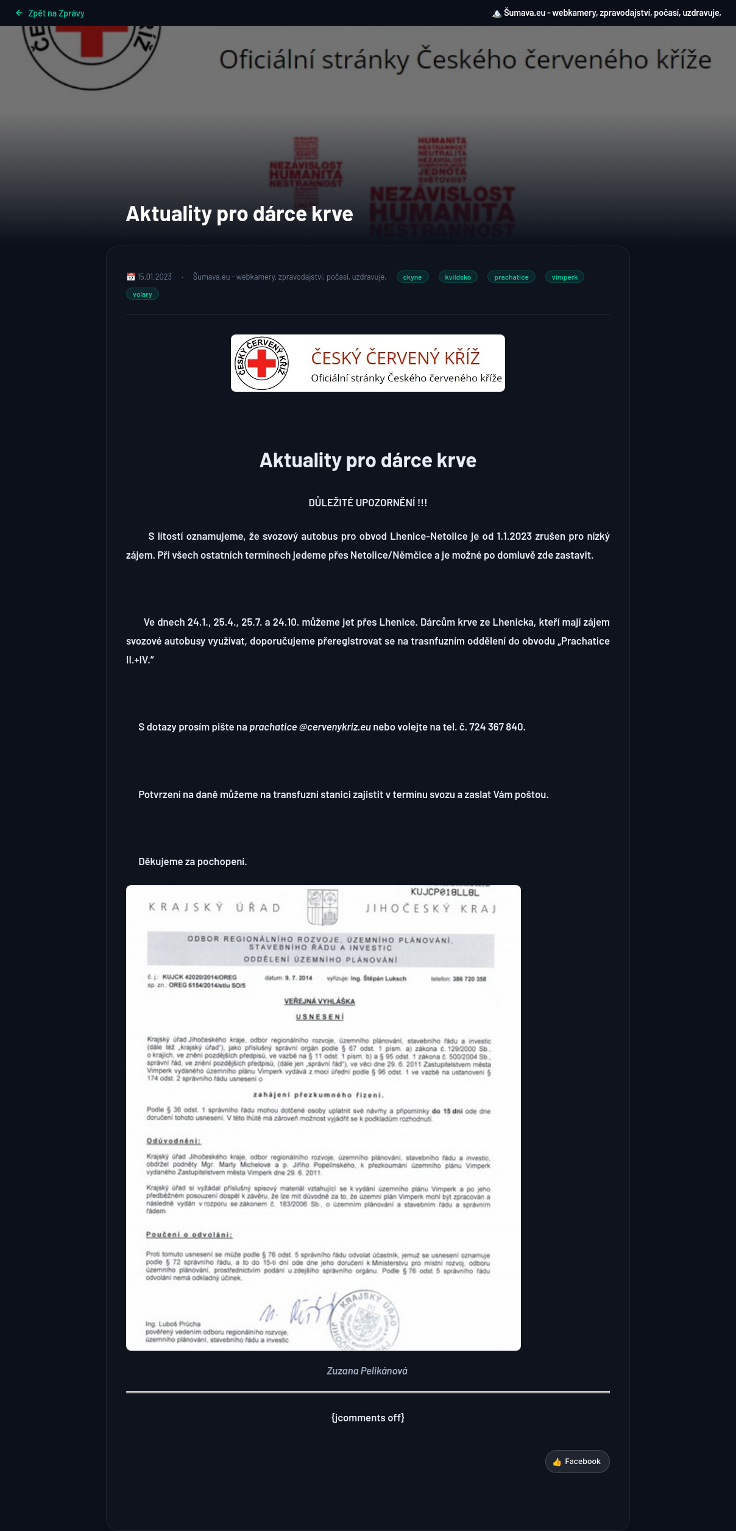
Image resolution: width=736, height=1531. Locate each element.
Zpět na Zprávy (50, 13)
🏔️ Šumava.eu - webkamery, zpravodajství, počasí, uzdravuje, (606, 12)
